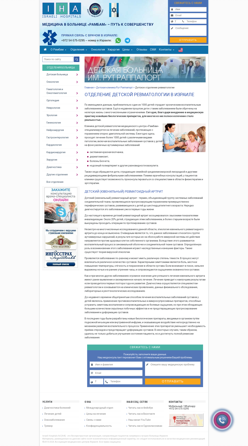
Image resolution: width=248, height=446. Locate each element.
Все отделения (54, 182)
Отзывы (142, 49)
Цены (127, 49)
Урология (51, 115)
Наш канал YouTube (139, 419)
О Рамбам (58, 49)
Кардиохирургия (55, 152)
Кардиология (54, 144)
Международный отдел (99, 407)
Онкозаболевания (54, 419)
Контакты (166, 49)
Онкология (98, 49)
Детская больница (57, 74)
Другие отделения (57, 174)
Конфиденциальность (99, 425)
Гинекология (53, 122)
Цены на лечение (96, 413)
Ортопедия (52, 100)
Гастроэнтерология (57, 137)
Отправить (188, 40)
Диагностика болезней (57, 407)
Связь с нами (93, 419)
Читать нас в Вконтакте (141, 413)
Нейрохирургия (55, 130)
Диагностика (53, 167)
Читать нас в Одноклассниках (145, 425)
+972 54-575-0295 (73, 40)
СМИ (153, 49)
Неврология (53, 107)
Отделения (78, 49)
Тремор (48, 425)
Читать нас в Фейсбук (140, 407)
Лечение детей (52, 413)
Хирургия (114, 49)
